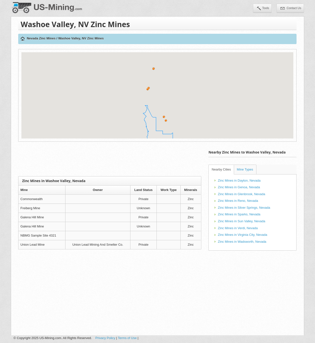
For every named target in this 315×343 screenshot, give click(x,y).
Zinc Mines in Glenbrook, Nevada (241, 194)
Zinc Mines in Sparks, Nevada (239, 214)
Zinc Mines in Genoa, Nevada (239, 187)
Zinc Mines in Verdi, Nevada (238, 228)
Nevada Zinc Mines (41, 38)
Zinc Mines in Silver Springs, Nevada (244, 207)
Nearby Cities (221, 169)
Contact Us (291, 8)
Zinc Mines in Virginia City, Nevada (242, 235)
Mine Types (245, 169)
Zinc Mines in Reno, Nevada (238, 201)
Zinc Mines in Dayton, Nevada (239, 180)
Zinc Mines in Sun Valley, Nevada (241, 221)
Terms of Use (127, 338)
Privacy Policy (105, 338)
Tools (263, 8)
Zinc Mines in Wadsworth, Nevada (242, 241)
